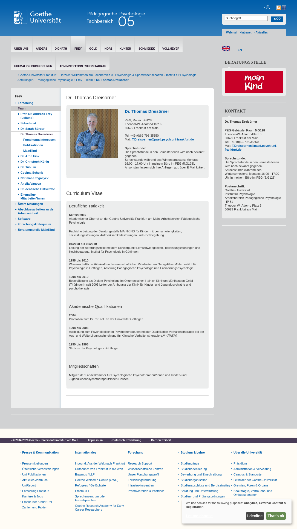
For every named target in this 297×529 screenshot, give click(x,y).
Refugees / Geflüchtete (90, 485)
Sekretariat (28, 123)
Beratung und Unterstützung (199, 491)
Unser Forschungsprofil (143, 474)
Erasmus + (82, 491)
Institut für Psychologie (181, 75)
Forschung (25, 103)
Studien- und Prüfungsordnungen (203, 496)
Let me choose (199, 516)
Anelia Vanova (31, 183)
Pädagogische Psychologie (55, 79)
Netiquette (57, 445)
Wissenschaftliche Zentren (145, 469)
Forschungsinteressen (39, 139)
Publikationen (33, 145)
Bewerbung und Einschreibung (201, 474)
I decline (255, 516)
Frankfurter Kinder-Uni (37, 501)
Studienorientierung (194, 469)
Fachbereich (100, 21)
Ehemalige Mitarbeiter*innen (33, 196)
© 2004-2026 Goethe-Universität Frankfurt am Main (45, 440)
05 (126, 21)
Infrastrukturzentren (141, 485)
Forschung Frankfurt (35, 491)
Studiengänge (190, 463)
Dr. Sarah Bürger (32, 128)
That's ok (276, 516)
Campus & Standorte (247, 474)
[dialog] (237, 511)
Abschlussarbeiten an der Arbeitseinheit (36, 211)
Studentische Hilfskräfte (38, 189)
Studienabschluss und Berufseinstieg (205, 485)
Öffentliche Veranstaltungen (40, 469)
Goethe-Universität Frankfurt (37, 75)
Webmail (231, 32)
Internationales (85, 452)
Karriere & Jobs (32, 496)
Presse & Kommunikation (40, 452)
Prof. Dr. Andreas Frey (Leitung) (36, 115)
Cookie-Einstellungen (27, 445)
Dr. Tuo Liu (28, 167)
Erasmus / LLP (85, 474)
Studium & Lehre (193, 452)
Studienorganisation (194, 480)
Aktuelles (262, 32)
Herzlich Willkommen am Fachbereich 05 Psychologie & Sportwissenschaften (111, 75)
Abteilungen (25, 79)
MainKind (30, 150)
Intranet (246, 32)
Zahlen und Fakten (34, 507)
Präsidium (240, 463)
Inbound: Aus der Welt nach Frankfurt (100, 463)
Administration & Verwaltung (252, 469)
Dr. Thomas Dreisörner (37, 134)
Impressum (95, 440)
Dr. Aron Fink (30, 156)
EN (240, 50)
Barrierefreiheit (161, 440)
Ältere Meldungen (30, 204)
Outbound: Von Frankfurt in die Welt (99, 469)
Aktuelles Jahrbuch (35, 480)
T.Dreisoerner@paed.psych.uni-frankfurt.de (163, 139)
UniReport (29, 485)
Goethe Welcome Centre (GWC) (96, 480)
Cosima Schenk (32, 172)
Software (24, 218)
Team (89, 79)
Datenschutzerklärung (127, 440)
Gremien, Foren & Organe (250, 485)
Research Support (140, 463)
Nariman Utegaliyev (34, 178)
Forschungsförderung (142, 480)
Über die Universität (247, 452)
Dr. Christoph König (35, 161)
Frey (79, 79)
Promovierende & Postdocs (146, 491)
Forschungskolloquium (34, 224)
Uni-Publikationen (34, 474)
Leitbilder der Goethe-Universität (255, 480)
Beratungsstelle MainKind (36, 229)
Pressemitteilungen (35, 463)
